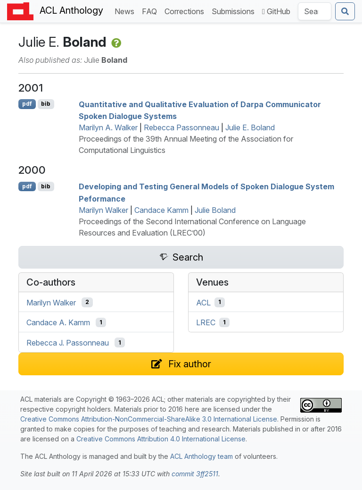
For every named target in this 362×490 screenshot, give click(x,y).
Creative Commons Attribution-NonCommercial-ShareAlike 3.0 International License (148, 419)
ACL (203, 302)
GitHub (276, 11)
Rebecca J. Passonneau (67, 342)
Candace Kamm (161, 210)
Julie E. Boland (250, 127)
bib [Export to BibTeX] (45, 103)
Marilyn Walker (103, 210)
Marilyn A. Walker (108, 127)
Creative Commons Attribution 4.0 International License (161, 439)
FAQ (151, 10)
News (126, 10)
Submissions (235, 10)
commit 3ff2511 (195, 474)
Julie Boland (215, 210)
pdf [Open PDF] (27, 103)
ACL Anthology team (201, 456)
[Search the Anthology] (314, 11)
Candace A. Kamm (58, 322)
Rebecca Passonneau (181, 127)
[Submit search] (345, 11)
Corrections (186, 10)
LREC (205, 322)
